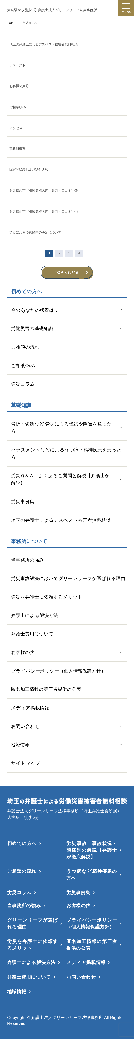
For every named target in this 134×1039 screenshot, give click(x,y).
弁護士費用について (32, 634)
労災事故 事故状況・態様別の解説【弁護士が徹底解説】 (91, 850)
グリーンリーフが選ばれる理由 (32, 923)
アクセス (15, 128)
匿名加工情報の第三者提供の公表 (46, 689)
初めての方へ (22, 843)
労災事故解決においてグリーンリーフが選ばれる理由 (68, 578)
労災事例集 (22, 501)
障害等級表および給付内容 (28, 169)
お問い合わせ (25, 726)
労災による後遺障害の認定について (35, 232)
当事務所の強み (27, 560)
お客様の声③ (19, 86)
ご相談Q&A (23, 365)
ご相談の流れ (25, 347)
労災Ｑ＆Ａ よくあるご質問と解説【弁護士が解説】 (60, 479)
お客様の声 (23, 652)
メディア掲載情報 (30, 707)
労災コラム (23, 384)
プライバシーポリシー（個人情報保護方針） (58, 671)
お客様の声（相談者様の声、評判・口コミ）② (43, 190)
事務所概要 (17, 149)
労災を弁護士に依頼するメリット (46, 597)
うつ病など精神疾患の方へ (91, 875)
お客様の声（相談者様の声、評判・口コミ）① (43, 211)
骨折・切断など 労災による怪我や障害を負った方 (61, 427)
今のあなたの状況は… (35, 310)
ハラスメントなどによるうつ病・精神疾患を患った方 (66, 453)
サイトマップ (25, 763)
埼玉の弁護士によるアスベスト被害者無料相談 (61, 520)
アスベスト (17, 65)
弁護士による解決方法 (34, 615)
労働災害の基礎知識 (32, 328)
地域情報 (20, 744)
